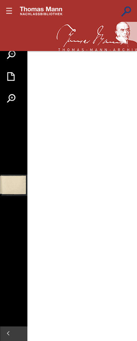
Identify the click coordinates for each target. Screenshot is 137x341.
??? (41, 11)
